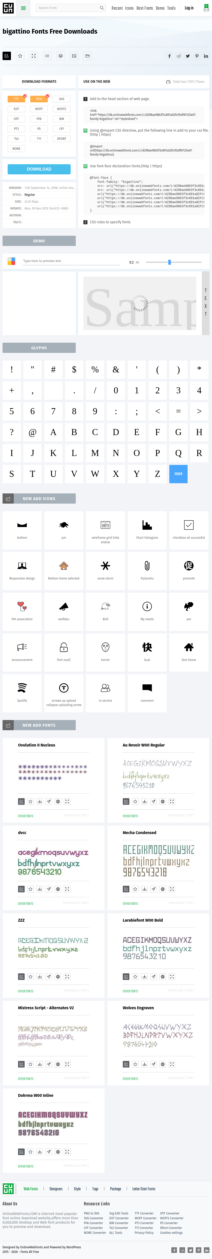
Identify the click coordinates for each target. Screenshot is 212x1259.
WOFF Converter (146, 1218)
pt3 (16, 129)
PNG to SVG (91, 1213)
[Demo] (33, 56)
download (39, 169)
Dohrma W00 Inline (35, 1095)
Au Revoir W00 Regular (144, 745)
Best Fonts (145, 8)
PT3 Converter (144, 1223)
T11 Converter (144, 1228)
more (178, 474)
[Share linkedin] (206, 55)
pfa (39, 119)
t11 (39, 139)
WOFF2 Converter (172, 1218)
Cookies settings (171, 1233)
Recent (117, 8)
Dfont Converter (171, 1228)
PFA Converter (93, 1223)
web (39, 99)
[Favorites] (20, 56)
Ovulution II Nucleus (36, 745)
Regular (29, 195)
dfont (61, 139)
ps (39, 129)
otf (16, 119)
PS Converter (169, 1223)
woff (39, 109)
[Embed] (58, 801)
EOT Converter (119, 1218)
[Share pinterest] (197, 55)
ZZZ (21, 920)
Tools (171, 8)
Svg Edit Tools (118, 1213)
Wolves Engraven (138, 1007)
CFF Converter (93, 1228)
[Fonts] (87, 56)
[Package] (60, 56)
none (16, 148)
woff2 (61, 109)
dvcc (22, 832)
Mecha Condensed (139, 832)
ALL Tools (115, 1233)
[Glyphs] (47, 56)
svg (61, 99)
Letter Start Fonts (143, 1189)
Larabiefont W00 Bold (143, 920)
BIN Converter (118, 1223)
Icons (129, 8)
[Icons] (74, 56)
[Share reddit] (178, 55)
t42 (16, 139)
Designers (56, 1189)
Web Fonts (31, 1189)
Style (77, 1189)
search (102, 8)
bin (61, 119)
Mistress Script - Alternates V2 (46, 1007)
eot (16, 109)
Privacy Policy (144, 1233)
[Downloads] (39, 801)
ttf (16, 99)
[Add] (7, 56)
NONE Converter (95, 1233)
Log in (189, 8)
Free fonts (9, 9)
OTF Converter (169, 1213)
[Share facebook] (169, 55)
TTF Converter (144, 1213)
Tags (95, 1189)
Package (115, 1189)
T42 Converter (118, 1228)
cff (61, 129)
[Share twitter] (188, 55)
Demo (160, 8)
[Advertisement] (41, 303)
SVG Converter (93, 1218)
